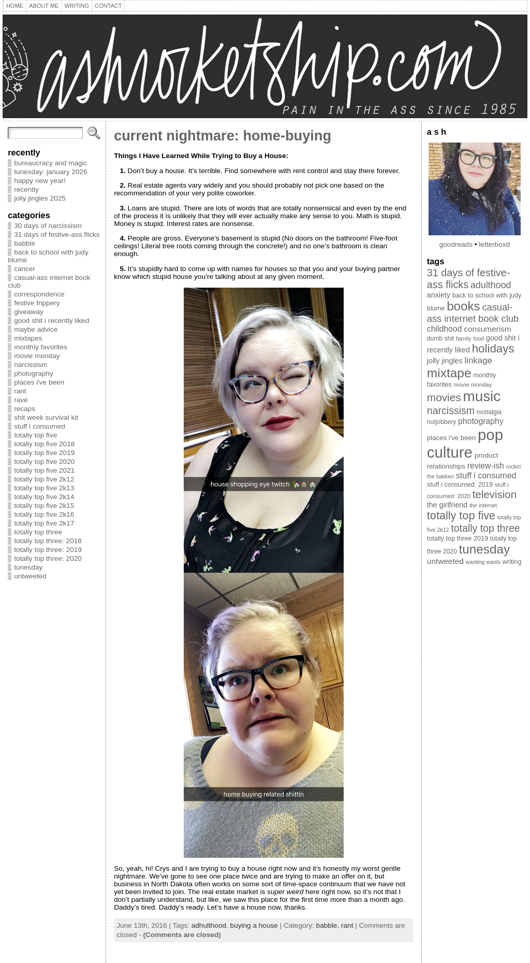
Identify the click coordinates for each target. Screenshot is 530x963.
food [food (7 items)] (478, 338)
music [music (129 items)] (481, 396)
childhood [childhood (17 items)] (444, 328)
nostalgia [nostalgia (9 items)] (489, 412)
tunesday (28, 567)
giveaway (28, 312)
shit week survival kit (46, 417)
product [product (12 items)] (486, 455)
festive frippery (37, 303)
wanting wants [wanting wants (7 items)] (483, 562)
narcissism (30, 365)
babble (24, 243)
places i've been (39, 382)
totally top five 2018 (44, 444)
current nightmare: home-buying (222, 136)
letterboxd (494, 244)
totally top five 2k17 (44, 523)
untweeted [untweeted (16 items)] (445, 561)
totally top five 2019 (44, 453)
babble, (328, 925)
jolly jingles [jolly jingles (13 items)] (445, 361)
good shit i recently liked (51, 320)
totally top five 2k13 (44, 488)
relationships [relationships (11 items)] (446, 466)
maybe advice (35, 329)
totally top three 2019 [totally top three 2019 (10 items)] (457, 538)
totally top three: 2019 (48, 550)
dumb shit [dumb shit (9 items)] (440, 338)
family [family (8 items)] (464, 338)
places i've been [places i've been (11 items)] (451, 438)
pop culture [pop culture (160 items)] (465, 443)
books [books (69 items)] (463, 306)
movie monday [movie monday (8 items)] (472, 384)
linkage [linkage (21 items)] (478, 360)
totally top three (38, 532)
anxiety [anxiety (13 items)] (438, 295)
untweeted (30, 576)
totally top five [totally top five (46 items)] (461, 515)
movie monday (37, 356)
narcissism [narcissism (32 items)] (451, 410)
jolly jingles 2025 (40, 198)
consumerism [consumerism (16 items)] (487, 328)
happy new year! (40, 181)
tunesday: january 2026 (50, 172)
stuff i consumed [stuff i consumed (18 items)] (486, 475)
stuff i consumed (39, 426)
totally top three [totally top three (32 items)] (485, 528)
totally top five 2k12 (44, 479)
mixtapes (28, 338)
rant (20, 391)
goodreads (456, 244)
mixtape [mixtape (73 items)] (449, 373)
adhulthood (209, 925)
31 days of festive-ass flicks (56, 234)
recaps (24, 409)
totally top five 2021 (44, 470)
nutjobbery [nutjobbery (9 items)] (441, 422)
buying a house (254, 925)
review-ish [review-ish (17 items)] (485, 465)
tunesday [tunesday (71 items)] (484, 549)
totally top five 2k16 (44, 514)
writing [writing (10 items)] (512, 561)
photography (33, 373)
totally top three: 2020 (48, 558)
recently (26, 189)
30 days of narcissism (48, 226)
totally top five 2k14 (44, 497)
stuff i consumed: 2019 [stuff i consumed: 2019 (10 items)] (460, 484)
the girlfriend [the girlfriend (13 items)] (447, 505)
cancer (24, 269)
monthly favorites (40, 347)
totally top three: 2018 (48, 541)
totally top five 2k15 (44, 505)
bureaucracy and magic (50, 163)
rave (20, 400)
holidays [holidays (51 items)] (493, 348)
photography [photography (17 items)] (481, 421)
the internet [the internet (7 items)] (483, 505)
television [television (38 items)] (495, 494)
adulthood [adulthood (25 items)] (490, 285)
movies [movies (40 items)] (444, 397)
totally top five (35, 435)
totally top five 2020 (44, 461)
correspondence (39, 294)
